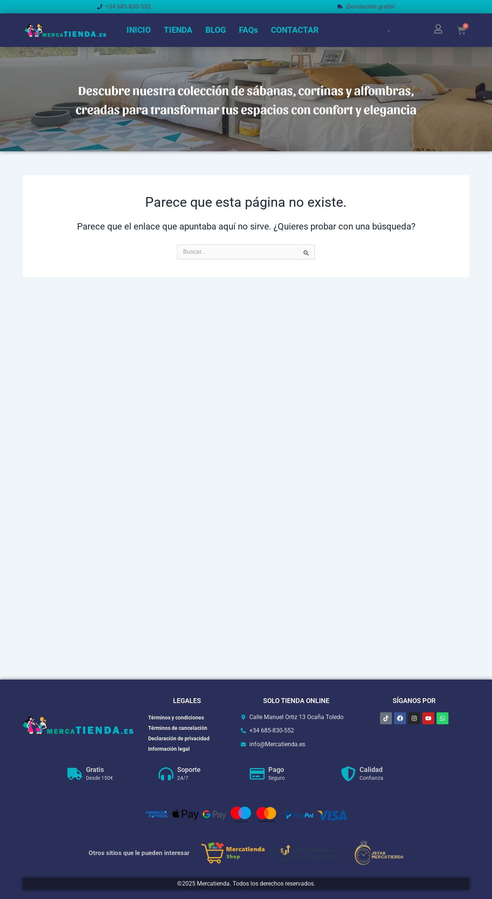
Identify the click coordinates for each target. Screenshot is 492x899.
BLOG (215, 30)
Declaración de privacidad (179, 738)
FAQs (248, 30)
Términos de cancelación (177, 728)
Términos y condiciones (176, 718)
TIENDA (178, 30)
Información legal (169, 749)
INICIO (139, 30)
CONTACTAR (295, 30)
